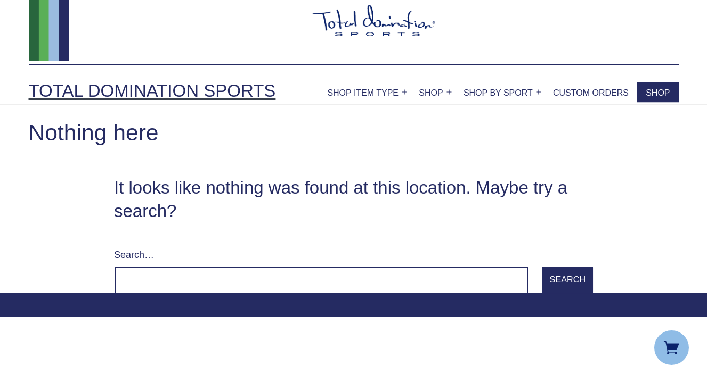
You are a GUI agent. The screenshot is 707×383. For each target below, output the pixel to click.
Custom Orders (591, 92)
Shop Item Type (363, 92)
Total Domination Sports (152, 91)
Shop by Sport (498, 92)
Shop (431, 92)
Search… (134, 254)
